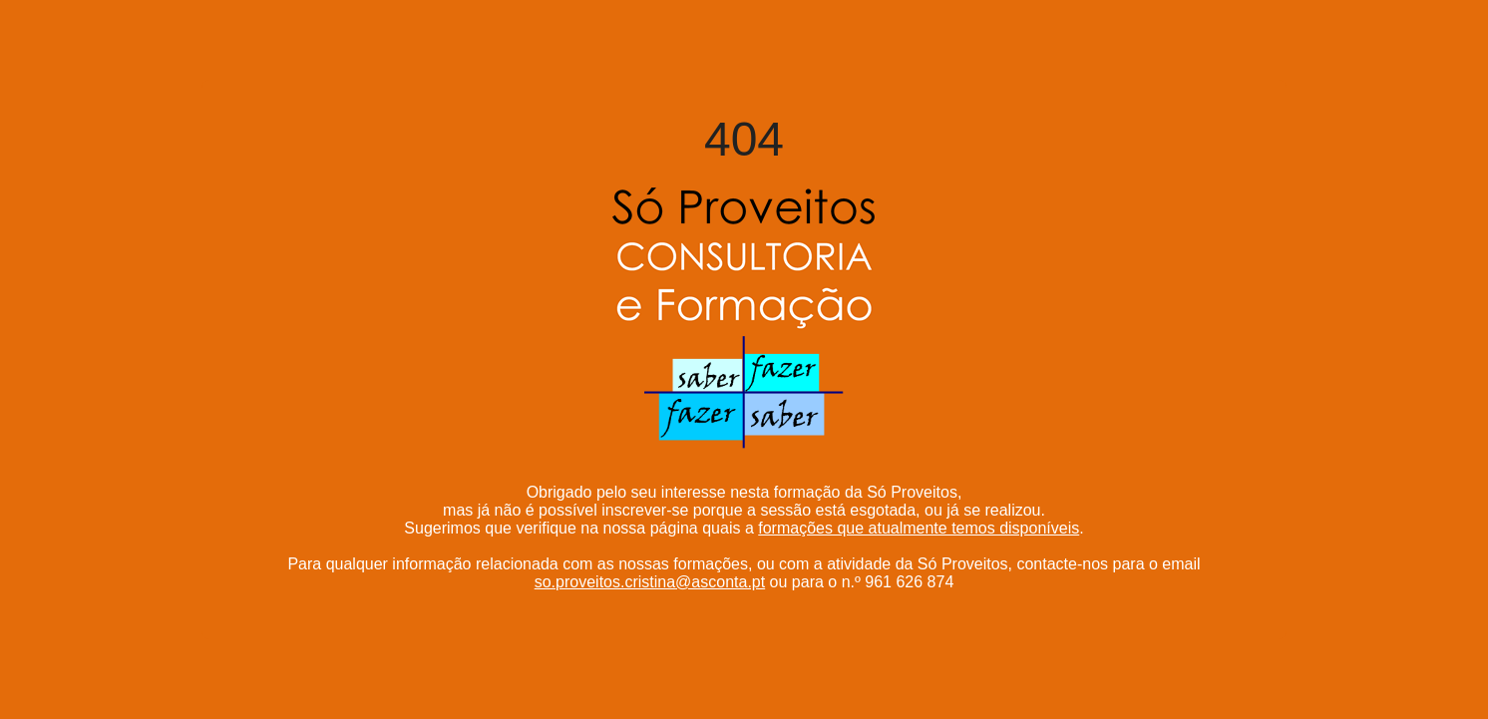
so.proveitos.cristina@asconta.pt (650, 581)
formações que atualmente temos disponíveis (918, 528)
